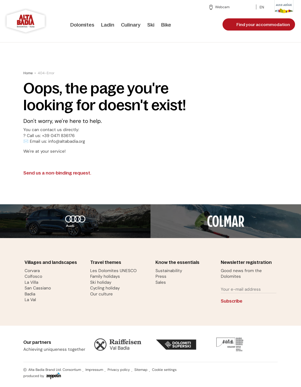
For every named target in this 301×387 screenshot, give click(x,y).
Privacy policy (119, 369)
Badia (30, 294)
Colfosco (33, 276)
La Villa (31, 282)
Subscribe (236, 301)
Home (28, 73)
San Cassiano (38, 288)
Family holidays (105, 276)
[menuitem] (82, 25)
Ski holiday (100, 282)
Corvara (32, 270)
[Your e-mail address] (248, 289)
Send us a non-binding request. (61, 173)
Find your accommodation (259, 24)
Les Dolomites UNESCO (113, 270)
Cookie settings (164, 369)
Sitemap (141, 369)
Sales (160, 282)
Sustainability (168, 270)
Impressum (94, 369)
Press (160, 276)
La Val (30, 299)
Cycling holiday (105, 288)
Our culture (101, 294)
